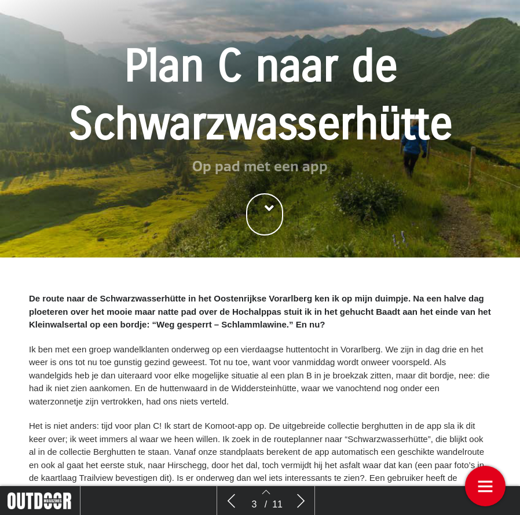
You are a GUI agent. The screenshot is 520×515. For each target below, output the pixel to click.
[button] (264, 214)
